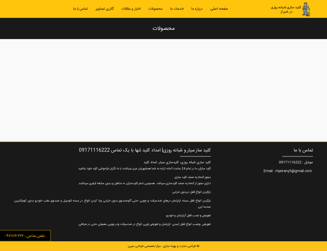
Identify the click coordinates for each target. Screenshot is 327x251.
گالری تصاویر (105, 9)
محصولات (155, 9)
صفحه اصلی (219, 9)
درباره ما (197, 9)
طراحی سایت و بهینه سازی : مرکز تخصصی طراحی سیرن (162, 246)
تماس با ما (80, 9)
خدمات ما (177, 9)
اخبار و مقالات (131, 9)
